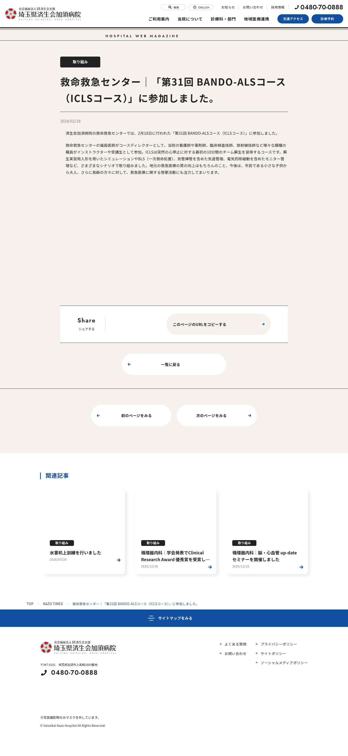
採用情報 (278, 6)
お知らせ (229, 6)
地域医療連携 (256, 18)
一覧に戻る (153, 364)
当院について (189, 18)
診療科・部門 (222, 18)
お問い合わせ (253, 6)
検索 (174, 7)
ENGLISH (202, 7)
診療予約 (327, 18)
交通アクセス (293, 18)
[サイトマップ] (174, 618)
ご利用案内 (157, 18)
